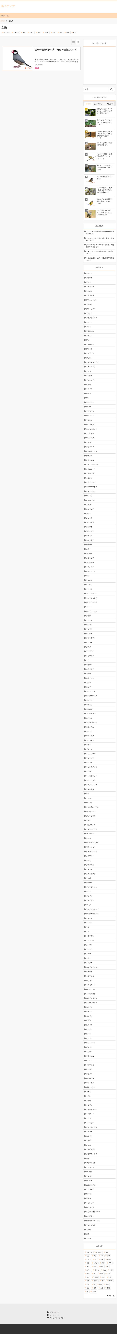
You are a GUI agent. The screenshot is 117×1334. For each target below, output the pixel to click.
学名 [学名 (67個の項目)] (88, 1266)
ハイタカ (89, 971)
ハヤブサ (89, 1016)
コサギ (88, 687)
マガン (88, 1096)
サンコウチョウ (91, 776)
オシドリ (89, 496)
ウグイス (89, 389)
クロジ (88, 647)
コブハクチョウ (91, 722)
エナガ (88, 442)
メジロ (88, 1145)
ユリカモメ (90, 1189)
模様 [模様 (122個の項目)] (88, 1274)
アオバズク (90, 286)
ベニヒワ (89, 1060)
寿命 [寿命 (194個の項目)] (101, 1266)
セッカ (88, 838)
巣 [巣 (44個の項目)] (108, 1266)
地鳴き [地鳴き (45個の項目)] (109, 1259)
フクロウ (89, 1051)
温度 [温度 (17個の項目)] (101, 1274)
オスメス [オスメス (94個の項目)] (98, 1252)
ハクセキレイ (90, 985)
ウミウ (88, 407)
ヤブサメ (89, 1172)
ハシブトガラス (91, 998)
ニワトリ (89, 949)
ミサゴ (88, 1118)
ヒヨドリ (89, 1038)
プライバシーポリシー (57, 1318)
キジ (87, 576)
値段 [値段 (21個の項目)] (95, 1256)
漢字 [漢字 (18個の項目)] (108, 1274)
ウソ (87, 398)
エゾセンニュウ (91, 429)
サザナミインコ (91, 767)
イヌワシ (89, 384)
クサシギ (89, 620)
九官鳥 (88, 1229)
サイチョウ (90, 758)
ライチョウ (90, 1203)
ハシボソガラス (91, 1003)
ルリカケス (90, 1207)
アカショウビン (91, 300)
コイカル (89, 665)
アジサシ (89, 322)
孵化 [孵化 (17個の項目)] (95, 1266)
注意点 (47, 32)
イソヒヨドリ (90, 380)
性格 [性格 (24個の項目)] (111, 1270)
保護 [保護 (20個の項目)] (88, 1256)
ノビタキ (89, 963)
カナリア (89, 536)
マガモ (88, 1092)
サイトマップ (54, 1315)
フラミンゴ (90, 1056)
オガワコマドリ (91, 487)
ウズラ (88, 393)
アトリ (88, 327)
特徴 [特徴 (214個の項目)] (88, 1277)
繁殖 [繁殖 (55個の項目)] (103, 1281)
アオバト (89, 291)
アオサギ (89, 278)
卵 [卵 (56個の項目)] (95, 1259)
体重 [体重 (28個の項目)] (107, 1252)
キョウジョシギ (91, 598)
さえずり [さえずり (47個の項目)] (89, 1252)
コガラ (88, 673)
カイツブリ (90, 509)
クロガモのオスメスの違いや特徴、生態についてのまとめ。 (100, 246)
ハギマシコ (90, 976)
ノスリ (88, 958)
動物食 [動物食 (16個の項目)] (89, 1259)
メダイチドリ (90, 1149)
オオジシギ (90, 447)
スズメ (88, 820)
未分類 (88, 1238)
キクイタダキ (90, 571)
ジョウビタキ (90, 816)
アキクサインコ (91, 318)
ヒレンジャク (90, 1043)
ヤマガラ (89, 1176)
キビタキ (89, 589)
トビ (87, 931)
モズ (87, 1158)
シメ (87, 794)
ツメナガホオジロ (92, 914)
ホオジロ (89, 1074)
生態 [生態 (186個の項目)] (103, 1277)
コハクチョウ (90, 713)
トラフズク (90, 940)
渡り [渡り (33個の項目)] (95, 1274)
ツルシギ (89, 918)
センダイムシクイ (92, 842)
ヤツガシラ (90, 1167)
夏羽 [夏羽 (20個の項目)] (88, 1263)
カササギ (89, 518)
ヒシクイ (89, 1029)
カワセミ (89, 553)
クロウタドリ (90, 638)
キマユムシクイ (91, 593)
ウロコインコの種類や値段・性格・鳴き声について (100, 239)
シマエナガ (90, 789)
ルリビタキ (90, 1216)
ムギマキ (89, 1132)
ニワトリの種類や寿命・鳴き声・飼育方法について (100, 233)
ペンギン (89, 1069)
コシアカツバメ (91, 696)
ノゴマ (88, 954)
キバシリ (89, 584)
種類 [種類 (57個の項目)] (88, 1281)
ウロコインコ (90, 424)
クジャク (89, 624)
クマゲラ (89, 629)
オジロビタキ (90, 500)
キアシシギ (90, 567)
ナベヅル (89, 945)
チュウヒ (89, 882)
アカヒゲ (89, 313)
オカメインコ (90, 482)
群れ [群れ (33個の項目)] (88, 1284)
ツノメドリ (90, 900)
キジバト (89, 580)
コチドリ (89, 705)
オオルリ (89, 478)
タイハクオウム (91, 851)
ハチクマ (89, 1007)
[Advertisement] (99, 67)
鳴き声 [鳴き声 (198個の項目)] (94, 1291)
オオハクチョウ (91, 451)
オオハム (89, 456)
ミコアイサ (90, 1114)
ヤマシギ (89, 1180)
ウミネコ (89, 420)
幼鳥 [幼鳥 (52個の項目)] (104, 1270)
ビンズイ (89, 1047)
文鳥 (36, 67)
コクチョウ (90, 678)
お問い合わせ (54, 1312)
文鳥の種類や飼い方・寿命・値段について (56, 49)
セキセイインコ (91, 829)
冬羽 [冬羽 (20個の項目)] (101, 1256)
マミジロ (89, 1105)
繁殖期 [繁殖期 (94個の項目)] (110, 1281)
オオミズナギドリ (92, 464)
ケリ (87, 660)
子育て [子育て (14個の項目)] (110, 1263)
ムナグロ (89, 1140)
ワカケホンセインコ (93, 1220)
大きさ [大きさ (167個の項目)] (96, 1263)
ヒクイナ (89, 1025)
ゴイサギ (89, 749)
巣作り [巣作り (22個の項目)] (89, 1270)
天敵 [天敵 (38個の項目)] (103, 1263)
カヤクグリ (90, 540)
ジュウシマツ (90, 811)
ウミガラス (90, 411)
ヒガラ (88, 1020)
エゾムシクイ (90, 438)
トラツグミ (90, 936)
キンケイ (89, 607)
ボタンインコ (90, 1087)
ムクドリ (89, 1136)
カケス (88, 513)
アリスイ (89, 358)
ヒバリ (88, 1034)
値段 (24, 32)
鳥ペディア (8, 6)
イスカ (88, 371)
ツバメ (88, 905)
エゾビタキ (90, 433)
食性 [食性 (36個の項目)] (101, 1288)
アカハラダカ (90, 309)
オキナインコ (90, 491)
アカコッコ (90, 295)
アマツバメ (90, 353)
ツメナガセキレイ (92, 909)
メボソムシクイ (91, 1154)
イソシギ (89, 375)
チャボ (88, 878)
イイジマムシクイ (92, 362)
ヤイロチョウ (90, 1163)
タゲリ (88, 860)
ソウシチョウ (90, 847)
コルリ (88, 745)
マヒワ (88, 1100)
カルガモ (89, 544)
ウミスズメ (90, 415)
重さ (74, 32)
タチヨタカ (90, 865)
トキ (87, 927)
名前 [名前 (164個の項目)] (101, 1259)
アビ (87, 340)
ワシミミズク (90, 1225)
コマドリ (89, 731)
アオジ (88, 282)
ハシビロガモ (90, 989)
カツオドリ (90, 531)
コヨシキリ (90, 740)
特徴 (54, 32)
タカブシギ (90, 856)
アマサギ (89, 349)
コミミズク (90, 736)
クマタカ (89, 633)
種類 (67, 32)
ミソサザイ (90, 1123)
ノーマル (16, 32)
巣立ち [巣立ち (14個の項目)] (97, 1270)
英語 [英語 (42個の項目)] (100, 1284)
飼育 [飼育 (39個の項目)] (108, 1288)
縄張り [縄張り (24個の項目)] (96, 1281)
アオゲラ (89, 273)
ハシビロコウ (90, 994)
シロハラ (89, 802)
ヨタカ (88, 1198)
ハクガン (89, 980)
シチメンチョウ (91, 785)
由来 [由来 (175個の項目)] (110, 1277)
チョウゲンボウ (91, 887)
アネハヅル (90, 331)
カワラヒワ (90, 558)
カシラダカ (90, 522)
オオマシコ (90, 460)
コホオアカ (90, 727)
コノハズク (90, 709)
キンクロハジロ (91, 602)
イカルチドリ (90, 367)
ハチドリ (89, 1011)
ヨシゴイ (89, 1194)
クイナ (88, 616)
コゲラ (88, 682)
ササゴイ (89, 762)
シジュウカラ (90, 780)
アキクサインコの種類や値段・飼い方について (100, 252)
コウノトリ (90, 669)
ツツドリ (89, 896)
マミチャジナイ (91, 1109)
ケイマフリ (90, 656)
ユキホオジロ (90, 1185)
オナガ (88, 504)
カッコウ (89, 527)
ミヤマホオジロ (91, 1127)
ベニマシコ (90, 1065)
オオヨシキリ (90, 473)
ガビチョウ (90, 562)
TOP (2, 21)
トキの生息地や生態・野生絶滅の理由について (100, 259)
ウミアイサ (90, 402)
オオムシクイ (90, 469)
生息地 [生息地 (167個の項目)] (96, 1277)
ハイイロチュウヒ (92, 967)
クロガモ (89, 642)
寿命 (39, 32)
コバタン (89, 718)
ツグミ (88, 891)
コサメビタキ (90, 691)
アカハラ (89, 304)
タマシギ (89, 869)
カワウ (88, 549)
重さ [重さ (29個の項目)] (88, 1288)
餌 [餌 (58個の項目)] (87, 1291)
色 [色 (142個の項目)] (94, 1284)
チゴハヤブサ (90, 874)
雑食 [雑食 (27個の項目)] (95, 1288)
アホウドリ (90, 344)
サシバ (88, 771)
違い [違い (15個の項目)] (107, 1284)
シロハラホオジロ (92, 807)
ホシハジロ (90, 1078)
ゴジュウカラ (90, 754)
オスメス (6, 32)
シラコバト (90, 798)
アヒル (88, 335)
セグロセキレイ (91, 834)
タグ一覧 (111, 1296)
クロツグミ (90, 651)
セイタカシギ (90, 825)
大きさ (32, 32)
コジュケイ (90, 700)
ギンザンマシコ (91, 611)
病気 (61, 32)
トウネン (89, 922)
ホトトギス (90, 1083)
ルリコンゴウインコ (93, 1212)
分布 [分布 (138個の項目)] (108, 1256)
